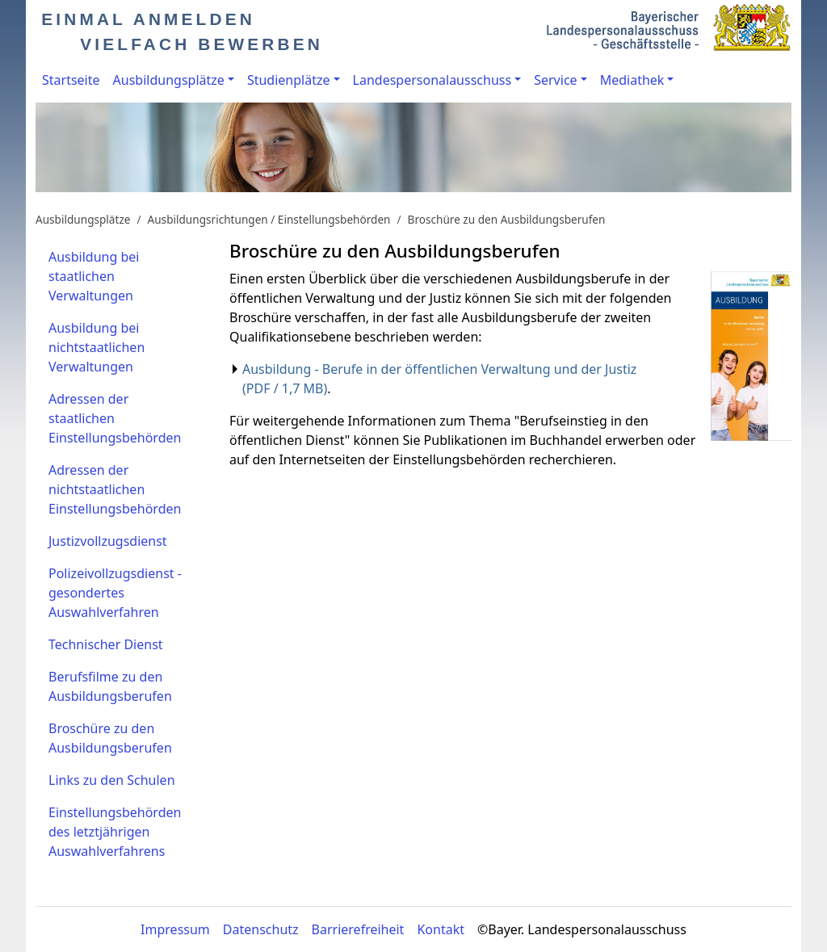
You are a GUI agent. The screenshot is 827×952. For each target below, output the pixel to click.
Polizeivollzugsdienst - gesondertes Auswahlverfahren (115, 592)
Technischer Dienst (105, 644)
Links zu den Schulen (111, 780)
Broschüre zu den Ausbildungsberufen (507, 219)
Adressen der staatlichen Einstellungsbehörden (114, 418)
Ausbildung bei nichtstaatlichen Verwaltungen (96, 347)
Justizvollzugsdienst (107, 541)
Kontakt (440, 929)
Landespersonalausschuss (432, 80)
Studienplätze (288, 80)
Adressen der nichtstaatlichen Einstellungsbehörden (114, 489)
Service (555, 80)
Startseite (71, 80)
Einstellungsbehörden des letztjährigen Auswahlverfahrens (114, 831)
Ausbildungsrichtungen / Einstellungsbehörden (269, 219)
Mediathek (632, 80)
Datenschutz (261, 929)
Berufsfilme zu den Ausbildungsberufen (110, 686)
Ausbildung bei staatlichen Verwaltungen (93, 276)
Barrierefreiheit (358, 929)
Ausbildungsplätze (169, 80)
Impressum (175, 929)
